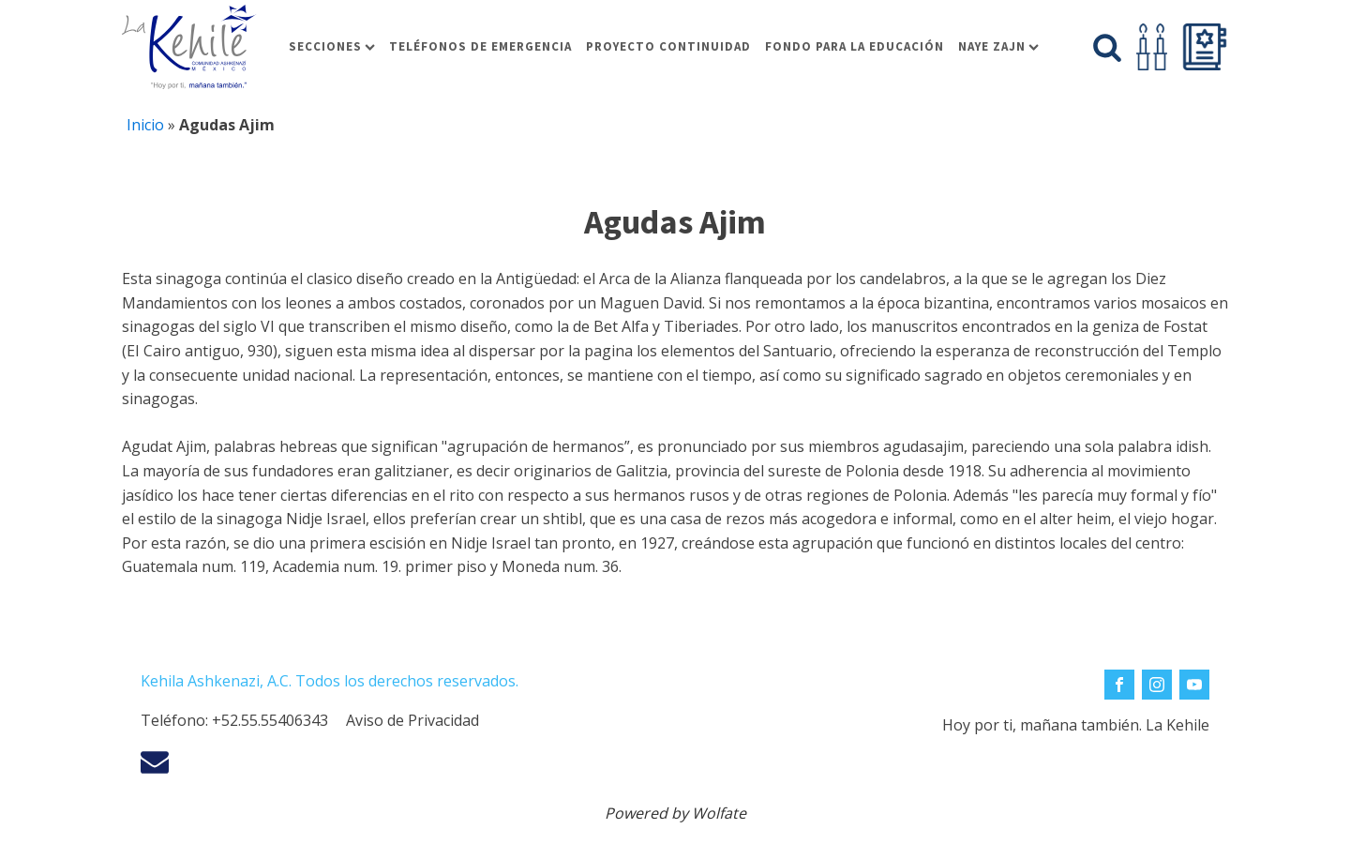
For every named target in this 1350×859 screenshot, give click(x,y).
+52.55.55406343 (270, 720)
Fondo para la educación (854, 46)
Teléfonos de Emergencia (480, 46)
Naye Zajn (998, 46)
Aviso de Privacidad (412, 720)
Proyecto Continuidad (668, 46)
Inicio (145, 124)
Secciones (332, 46)
